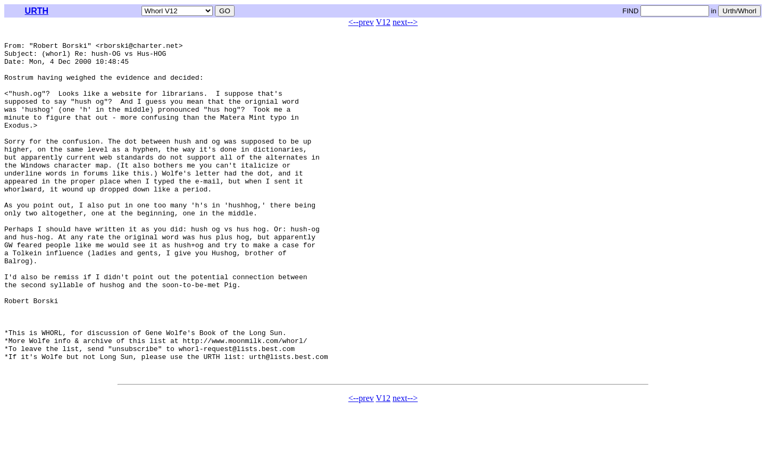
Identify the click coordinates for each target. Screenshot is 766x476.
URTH (36, 10)
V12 (383, 22)
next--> (405, 22)
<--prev (361, 22)
